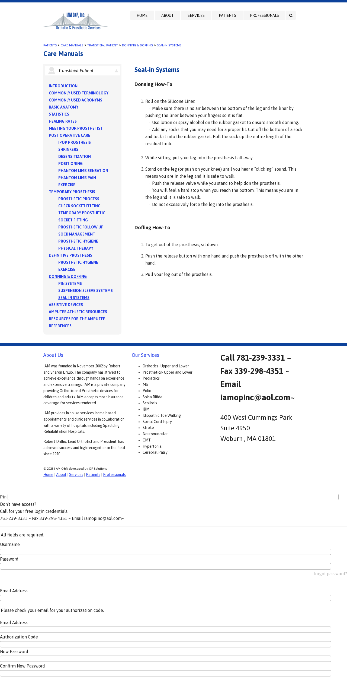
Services (196, 15)
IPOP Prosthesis (74, 142)
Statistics (59, 114)
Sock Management (76, 234)
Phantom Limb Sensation (83, 171)
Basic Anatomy (63, 107)
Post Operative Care (69, 135)
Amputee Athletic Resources (78, 312)
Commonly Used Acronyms (75, 100)
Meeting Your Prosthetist (76, 128)
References (60, 326)
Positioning (70, 163)
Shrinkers (68, 149)
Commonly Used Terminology (78, 93)
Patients (227, 15)
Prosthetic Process (78, 199)
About (167, 15)
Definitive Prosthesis (70, 255)
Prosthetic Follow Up (81, 227)
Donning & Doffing (137, 45)
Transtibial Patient (102, 45)
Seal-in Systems (169, 45)
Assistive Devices (66, 305)
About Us (53, 355)
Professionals (264, 15)
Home (142, 15)
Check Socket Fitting (79, 206)
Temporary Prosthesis (72, 192)
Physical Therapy (75, 248)
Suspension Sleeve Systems (85, 290)
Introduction (63, 86)
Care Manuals (72, 45)
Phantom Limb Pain (77, 178)
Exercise (66, 185)
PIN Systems (70, 283)
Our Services (145, 355)
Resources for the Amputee (77, 319)
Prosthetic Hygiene (78, 241)
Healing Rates (63, 121)
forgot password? (330, 573)
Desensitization (74, 156)
